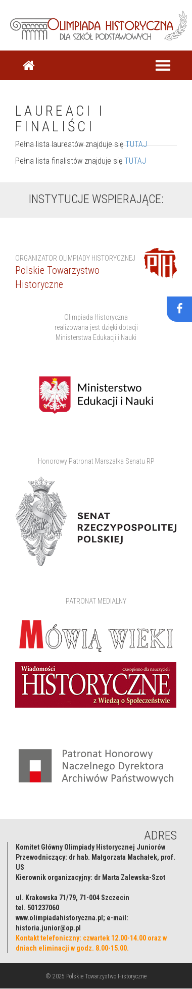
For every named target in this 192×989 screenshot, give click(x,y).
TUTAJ (136, 144)
